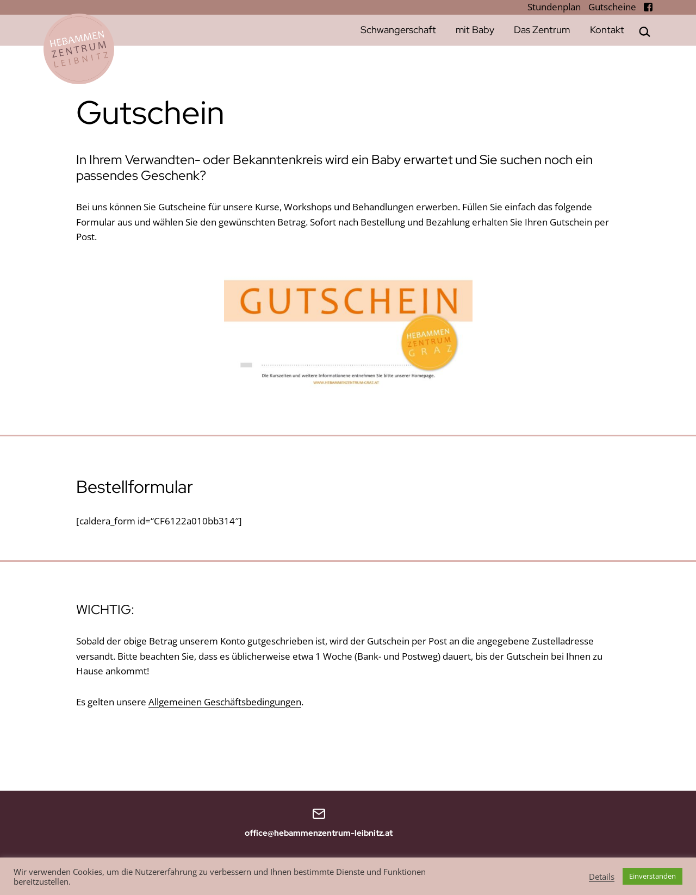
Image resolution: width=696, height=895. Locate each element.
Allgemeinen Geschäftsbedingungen (224, 702)
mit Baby (475, 29)
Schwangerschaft (398, 29)
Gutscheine (613, 7)
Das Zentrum (542, 29)
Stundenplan (555, 7)
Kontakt (607, 29)
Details (601, 876)
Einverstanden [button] (652, 876)
